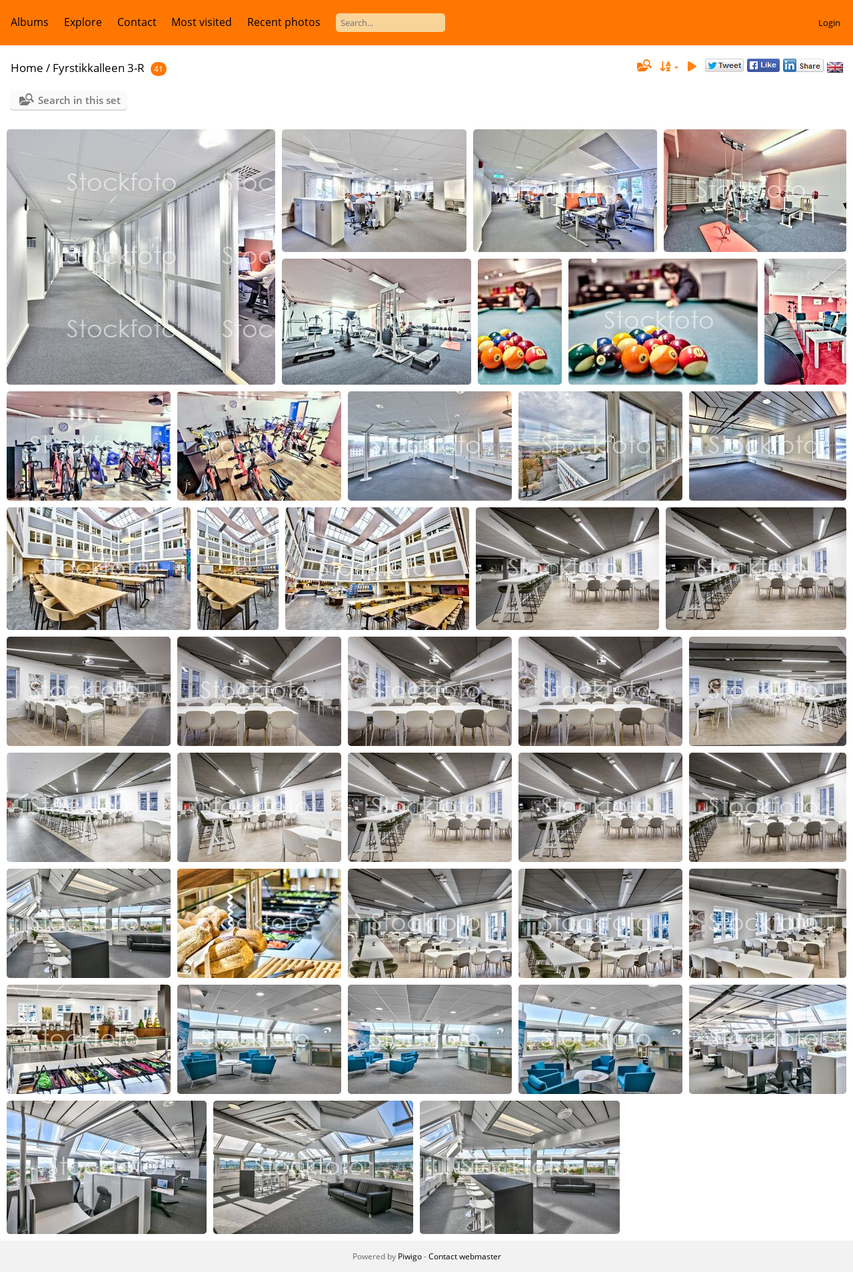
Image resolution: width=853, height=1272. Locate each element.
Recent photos (284, 22)
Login (829, 23)
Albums (30, 22)
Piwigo (410, 1256)
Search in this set (79, 100)
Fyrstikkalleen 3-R (99, 67)
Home (27, 67)
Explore (83, 22)
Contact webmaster (464, 1256)
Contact (137, 22)
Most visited (201, 22)
